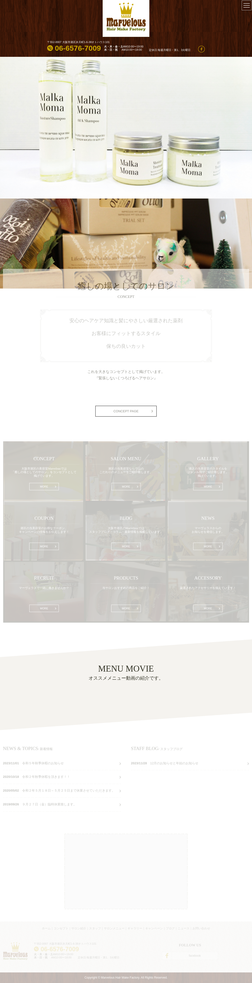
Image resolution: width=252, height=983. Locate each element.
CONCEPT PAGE (126, 411)
